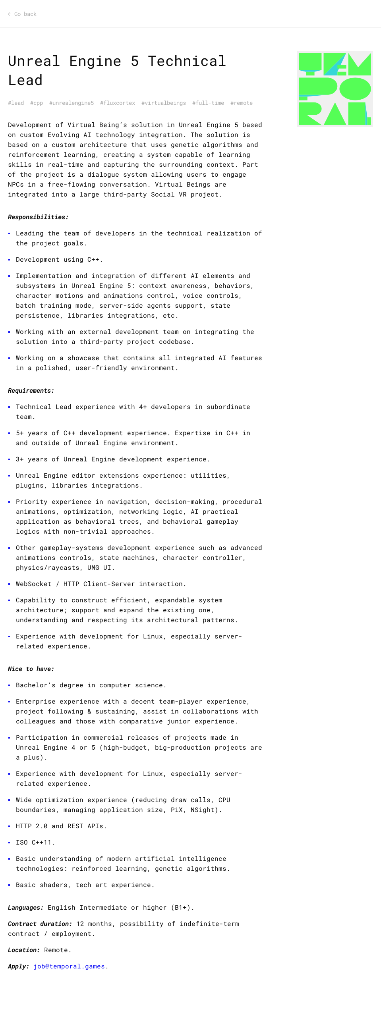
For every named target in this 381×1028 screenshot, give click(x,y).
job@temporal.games (69, 966)
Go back (22, 14)
